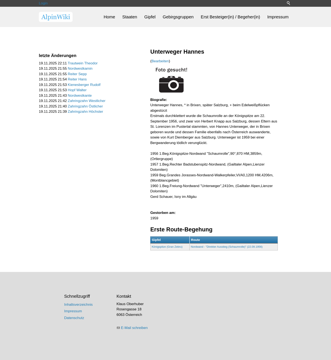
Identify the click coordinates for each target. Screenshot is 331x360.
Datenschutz (74, 318)
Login (43, 3)
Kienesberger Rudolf (84, 85)
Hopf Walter (77, 90)
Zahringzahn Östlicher (85, 106)
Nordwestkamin (80, 69)
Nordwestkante (80, 96)
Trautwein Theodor (83, 63)
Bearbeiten (160, 61)
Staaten (129, 17)
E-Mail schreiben (134, 328)
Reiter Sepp (77, 74)
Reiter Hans (77, 79)
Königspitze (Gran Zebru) (167, 246)
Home (109, 17)
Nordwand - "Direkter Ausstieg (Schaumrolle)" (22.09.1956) (227, 246)
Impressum (278, 17)
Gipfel (150, 17)
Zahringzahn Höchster (85, 112)
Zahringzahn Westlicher (86, 101)
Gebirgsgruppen (178, 17)
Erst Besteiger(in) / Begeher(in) (230, 17)
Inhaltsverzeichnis (78, 305)
